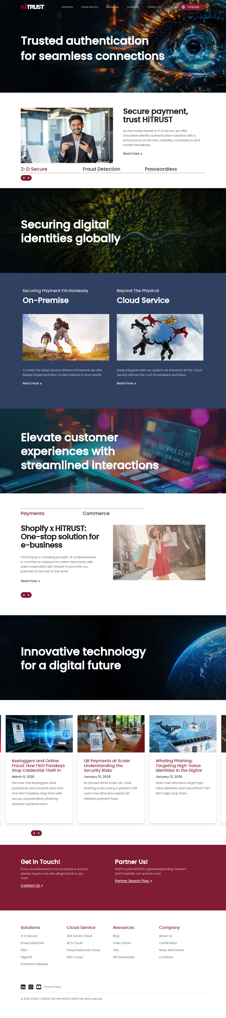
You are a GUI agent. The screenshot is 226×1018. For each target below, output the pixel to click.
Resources (112, 7)
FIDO (24, 950)
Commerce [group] (96, 513)
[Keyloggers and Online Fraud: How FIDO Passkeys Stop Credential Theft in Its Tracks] (39, 772)
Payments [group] (32, 513)
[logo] (32, 6)
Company (133, 7)
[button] (28, 178)
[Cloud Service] (160, 337)
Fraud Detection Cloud (83, 950)
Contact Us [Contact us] (154, 7)
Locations (166, 957)
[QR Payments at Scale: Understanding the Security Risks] (111, 772)
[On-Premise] (66, 337)
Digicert (26, 957)
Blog (116, 936)
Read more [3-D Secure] (133, 153)
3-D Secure (29, 936)
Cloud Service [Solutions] (89, 7)
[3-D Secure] (67, 135)
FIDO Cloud (75, 957)
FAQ (116, 950)
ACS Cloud (74, 943)
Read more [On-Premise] (32, 383)
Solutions (67, 7)
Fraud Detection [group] (101, 169)
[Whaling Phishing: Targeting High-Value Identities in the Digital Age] (183, 772)
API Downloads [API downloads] (123, 957)
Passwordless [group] (161, 169)
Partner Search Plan (133, 881)
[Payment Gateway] (159, 552)
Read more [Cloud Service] (126, 383)
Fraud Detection (32, 943)
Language (190, 7)
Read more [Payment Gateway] (30, 581)
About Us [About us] (165, 936)
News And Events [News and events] (171, 950)
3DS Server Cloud (79, 936)
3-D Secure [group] (34, 169)
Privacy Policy (52, 987)
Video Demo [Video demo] (122, 943)
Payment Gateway (34, 964)
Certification (168, 943)
